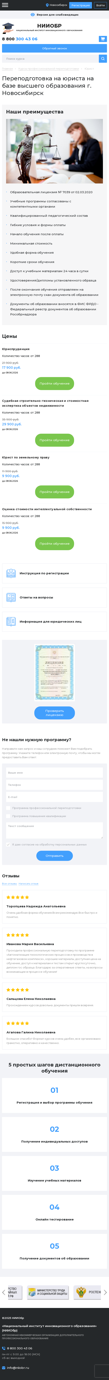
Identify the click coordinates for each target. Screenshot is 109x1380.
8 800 (20, 39)
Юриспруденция (16, 349)
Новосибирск (58, 4)
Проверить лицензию (54, 713)
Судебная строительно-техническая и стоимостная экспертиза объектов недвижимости (45, 403)
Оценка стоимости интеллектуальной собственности (47, 509)
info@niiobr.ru (18, 1368)
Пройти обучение (55, 383)
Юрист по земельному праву (26, 457)
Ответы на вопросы (36, 597)
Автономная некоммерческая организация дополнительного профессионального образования (54, 1332)
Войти (100, 5)
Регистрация (80, 5)
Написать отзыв (28, 883)
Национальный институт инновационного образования (49, 27)
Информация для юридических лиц (51, 621)
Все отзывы (9, 883)
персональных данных (71, 844)
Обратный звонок (54, 48)
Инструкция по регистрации (44, 573)
